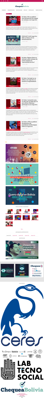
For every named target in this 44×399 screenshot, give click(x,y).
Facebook (8, 67)
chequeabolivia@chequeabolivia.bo (22, 394)
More (22, 229)
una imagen (25, 88)
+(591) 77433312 (22, 395)
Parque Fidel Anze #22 (22, 393)
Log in (33, 54)
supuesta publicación (26, 132)
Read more (29, 33)
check (26, 41)
